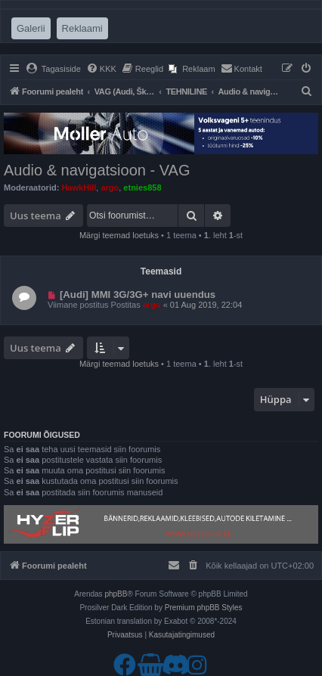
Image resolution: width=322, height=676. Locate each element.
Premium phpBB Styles (204, 607)
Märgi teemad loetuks (119, 235)
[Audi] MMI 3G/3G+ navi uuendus (137, 294)
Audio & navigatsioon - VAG (97, 170)
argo (110, 187)
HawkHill (78, 187)
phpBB (115, 594)
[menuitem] (53, 69)
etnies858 (142, 187)
